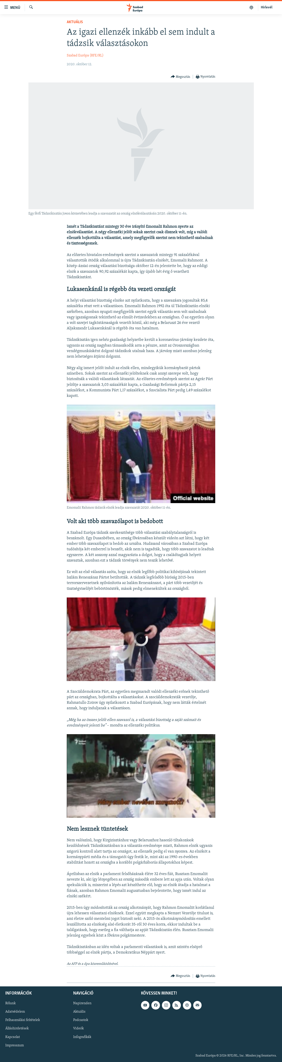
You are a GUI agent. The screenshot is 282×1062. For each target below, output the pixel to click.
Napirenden (82, 1003)
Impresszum (14, 1045)
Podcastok (80, 1020)
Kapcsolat (12, 1037)
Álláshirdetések (17, 1028)
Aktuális (75, 22)
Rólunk (10, 1003)
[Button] (180, 77)
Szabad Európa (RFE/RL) (85, 55)
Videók (78, 1028)
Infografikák (82, 1037)
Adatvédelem (15, 1011)
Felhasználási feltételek (22, 1020)
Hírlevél (266, 7)
